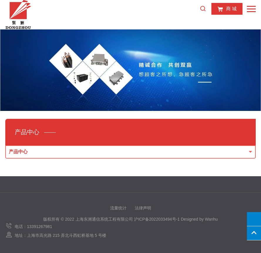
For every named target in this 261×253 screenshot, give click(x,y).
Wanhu (211, 219)
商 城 (227, 9)
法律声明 (143, 208)
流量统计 (118, 208)
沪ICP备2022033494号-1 (157, 219)
